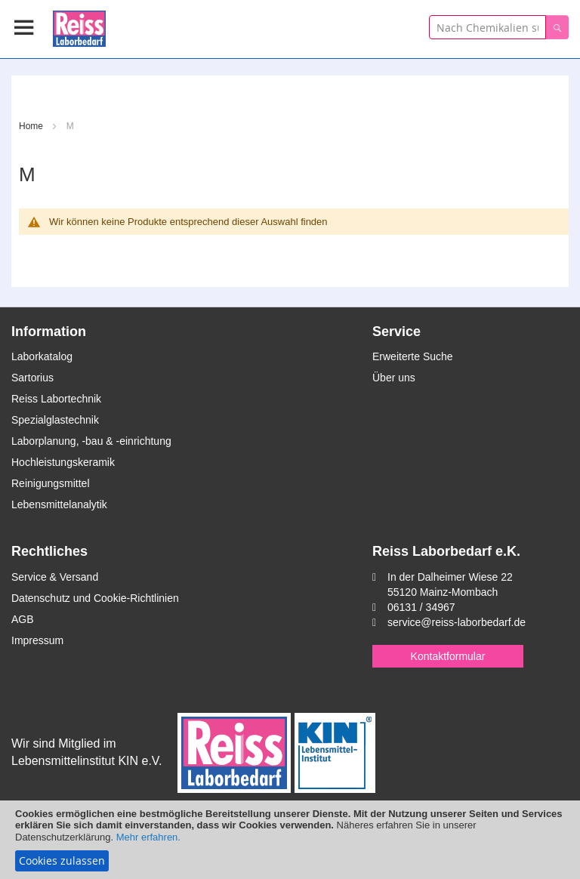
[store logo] (79, 26)
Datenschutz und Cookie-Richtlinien (95, 598)
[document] (290, 839)
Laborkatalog (41, 356)
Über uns (393, 378)
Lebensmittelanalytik (59, 504)
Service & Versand (54, 577)
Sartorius (32, 378)
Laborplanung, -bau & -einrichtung (91, 441)
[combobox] (487, 27)
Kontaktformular (448, 656)
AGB (22, 619)
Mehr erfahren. (148, 837)
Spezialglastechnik (55, 420)
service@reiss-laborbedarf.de (456, 622)
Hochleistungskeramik (63, 462)
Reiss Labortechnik (56, 399)
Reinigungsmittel (50, 483)
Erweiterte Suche (412, 356)
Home (32, 126)
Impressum (37, 640)
